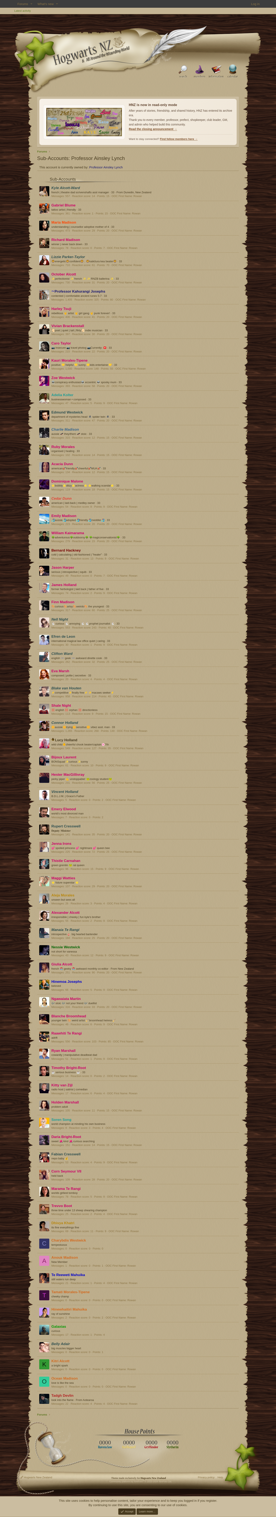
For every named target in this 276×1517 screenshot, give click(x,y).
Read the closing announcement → (153, 129)
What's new (46, 4)
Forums (22, 4)
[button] (31, 4)
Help (220, 1477)
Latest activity (22, 10)
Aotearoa (88, 1400)
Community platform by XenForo (140, 1481)
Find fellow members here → (179, 139)
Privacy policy (206, 1477)
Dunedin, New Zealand (137, 192)
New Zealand (126, 968)
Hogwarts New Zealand (36, 1477)
